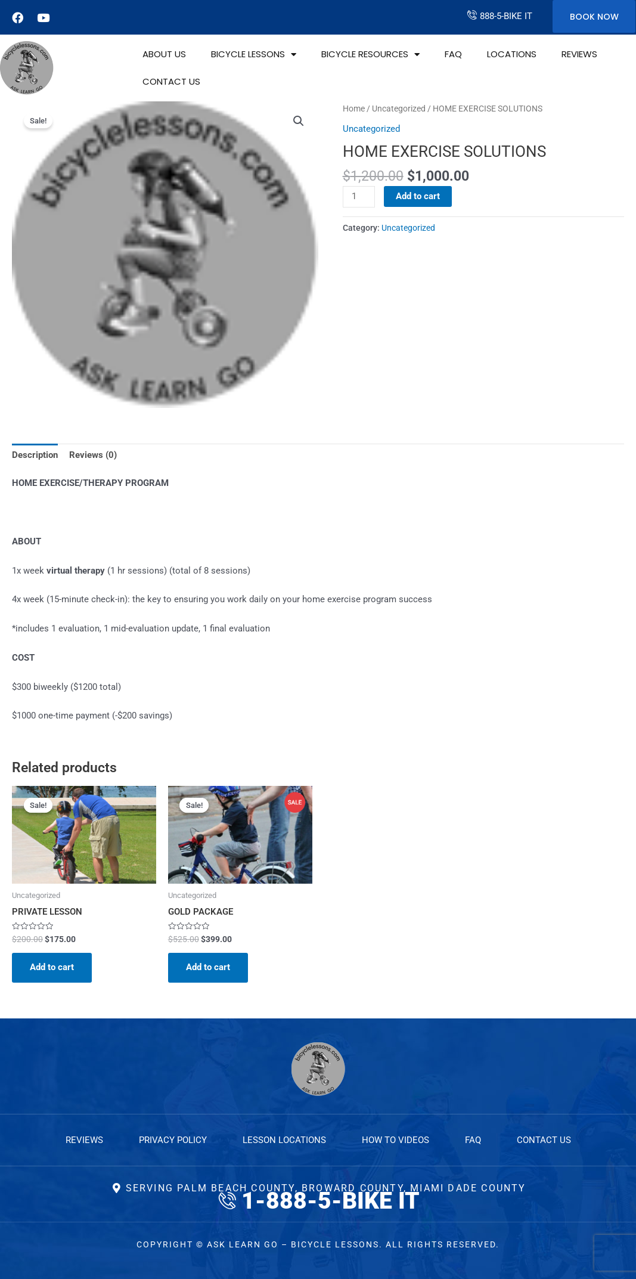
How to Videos (395, 1140)
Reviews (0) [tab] (93, 455)
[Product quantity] (359, 197)
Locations (511, 54)
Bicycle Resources (370, 54)
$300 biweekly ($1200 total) (66, 687)
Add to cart (418, 196)
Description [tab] (35, 455)
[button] (298, 121)
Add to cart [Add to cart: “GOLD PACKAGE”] (208, 967)
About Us (164, 54)
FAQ (453, 54)
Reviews (579, 54)
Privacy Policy (173, 1140)
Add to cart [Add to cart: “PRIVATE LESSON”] (52, 967)
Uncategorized (399, 108)
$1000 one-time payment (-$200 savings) (92, 715)
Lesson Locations (284, 1140)
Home (354, 108)
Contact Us (171, 81)
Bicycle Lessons (253, 54)
